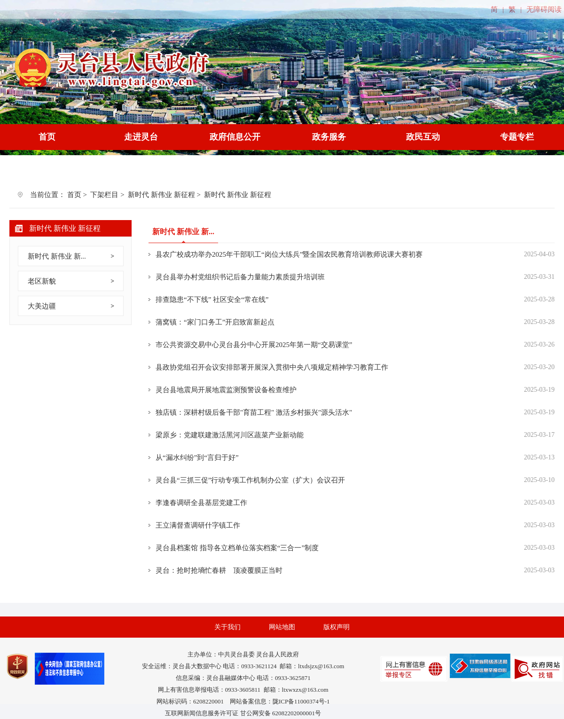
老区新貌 (42, 281)
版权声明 (336, 627)
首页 (47, 137)
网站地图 (282, 627)
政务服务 (329, 137)
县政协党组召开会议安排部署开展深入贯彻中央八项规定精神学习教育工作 (272, 367)
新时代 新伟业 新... (57, 256)
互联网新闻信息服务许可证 (201, 713)
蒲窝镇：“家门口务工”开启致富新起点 (215, 322)
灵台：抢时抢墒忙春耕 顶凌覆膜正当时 (219, 570)
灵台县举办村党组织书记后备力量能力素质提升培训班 (240, 277)
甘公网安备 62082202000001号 (280, 713)
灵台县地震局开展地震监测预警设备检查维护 (226, 390)
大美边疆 (42, 306)
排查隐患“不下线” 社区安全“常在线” (212, 299)
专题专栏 (517, 137)
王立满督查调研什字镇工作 (198, 525)
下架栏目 (104, 194)
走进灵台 (141, 137)
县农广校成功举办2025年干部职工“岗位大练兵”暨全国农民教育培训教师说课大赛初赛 (289, 254)
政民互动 (423, 137)
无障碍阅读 (544, 9)
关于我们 (227, 627)
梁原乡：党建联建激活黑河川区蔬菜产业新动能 (230, 435)
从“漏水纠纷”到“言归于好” (197, 457)
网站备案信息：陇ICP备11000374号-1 (280, 701)
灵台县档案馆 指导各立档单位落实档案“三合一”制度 (237, 548)
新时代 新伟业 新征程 (161, 194)
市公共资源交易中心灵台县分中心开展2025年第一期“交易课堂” (254, 344)
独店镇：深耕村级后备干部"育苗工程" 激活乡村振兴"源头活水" (254, 412)
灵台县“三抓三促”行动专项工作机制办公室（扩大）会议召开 (250, 480)
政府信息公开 (235, 137)
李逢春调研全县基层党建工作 (201, 502)
